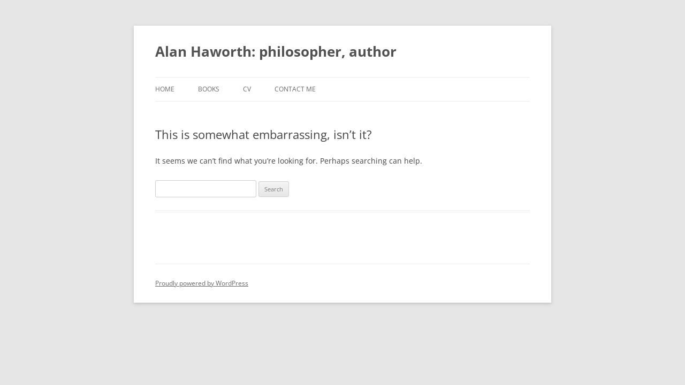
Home (164, 89)
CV (247, 89)
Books (208, 89)
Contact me (295, 89)
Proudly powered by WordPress (201, 283)
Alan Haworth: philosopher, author (276, 51)
